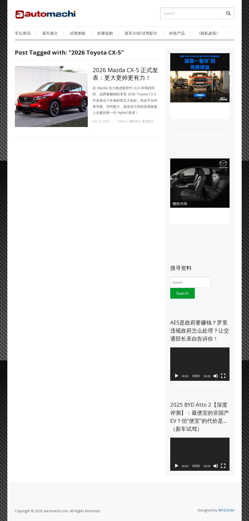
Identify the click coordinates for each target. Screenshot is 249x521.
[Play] (176, 376)
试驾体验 (77, 33)
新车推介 (50, 33)
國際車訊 (135, 121)
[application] (199, 364)
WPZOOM (226, 510)
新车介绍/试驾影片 (141, 33)
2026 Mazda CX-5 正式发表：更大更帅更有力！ (125, 73)
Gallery (122, 121)
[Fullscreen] (223, 376)
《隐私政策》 (208, 33)
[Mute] (215, 376)
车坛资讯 (22, 33)
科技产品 (177, 33)
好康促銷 (105, 33)
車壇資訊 (148, 121)
